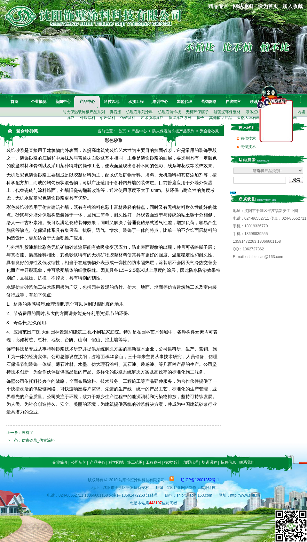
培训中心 (160, 101)
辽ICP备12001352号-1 (200, 480)
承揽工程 (136, 101)
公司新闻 (78, 462)
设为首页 (268, 6)
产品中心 (87, 101)
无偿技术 (248, 147)
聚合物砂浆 (209, 131)
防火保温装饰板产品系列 (84, 112)
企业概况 (38, 101)
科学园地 (116, 462)
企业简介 (60, 462)
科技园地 (111, 101)
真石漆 (115, 112)
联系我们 (247, 462)
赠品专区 (218, 6)
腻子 (200, 117)
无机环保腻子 (197, 112)
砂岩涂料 (107, 117)
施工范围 (135, 462)
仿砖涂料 (128, 117)
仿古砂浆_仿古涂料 (38, 440)
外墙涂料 (87, 117)
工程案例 (153, 462)
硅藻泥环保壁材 (227, 112)
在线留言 (233, 101)
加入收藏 (292, 6)
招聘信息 (228, 462)
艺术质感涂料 (152, 117)
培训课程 (209, 462)
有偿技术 (248, 138)
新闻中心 (63, 101)
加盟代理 (184, 101)
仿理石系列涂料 (139, 112)
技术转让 (172, 462)
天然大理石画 (248, 117)
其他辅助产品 (220, 117)
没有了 (27, 432)
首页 (14, 101)
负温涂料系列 (180, 117)
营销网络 (208, 101)
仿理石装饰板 (169, 112)
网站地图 (243, 6)
